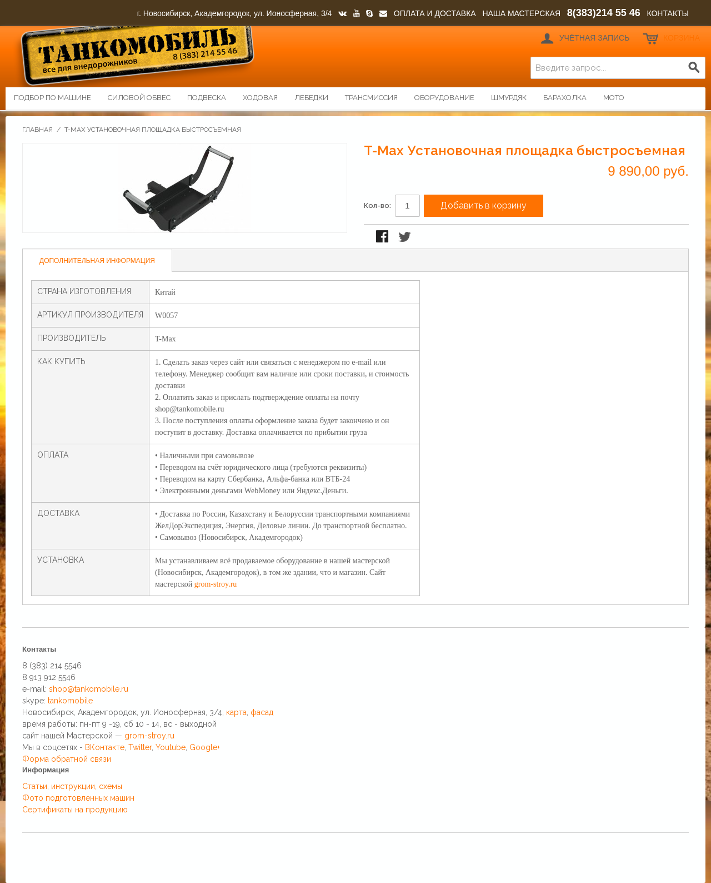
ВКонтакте (104, 747)
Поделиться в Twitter (405, 237)
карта (236, 712)
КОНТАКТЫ (668, 13)
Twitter (140, 747)
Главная (37, 129)
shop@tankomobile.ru (88, 688)
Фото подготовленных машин (78, 797)
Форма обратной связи (66, 759)
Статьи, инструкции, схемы (72, 786)
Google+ (204, 747)
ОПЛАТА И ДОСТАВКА (435, 13)
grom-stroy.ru (215, 584)
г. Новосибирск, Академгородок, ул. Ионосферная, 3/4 (234, 13)
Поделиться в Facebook (383, 237)
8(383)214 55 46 (603, 12)
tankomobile (70, 700)
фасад (262, 712)
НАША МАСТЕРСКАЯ (521, 13)
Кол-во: (377, 205)
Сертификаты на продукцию (75, 809)
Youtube (171, 747)
